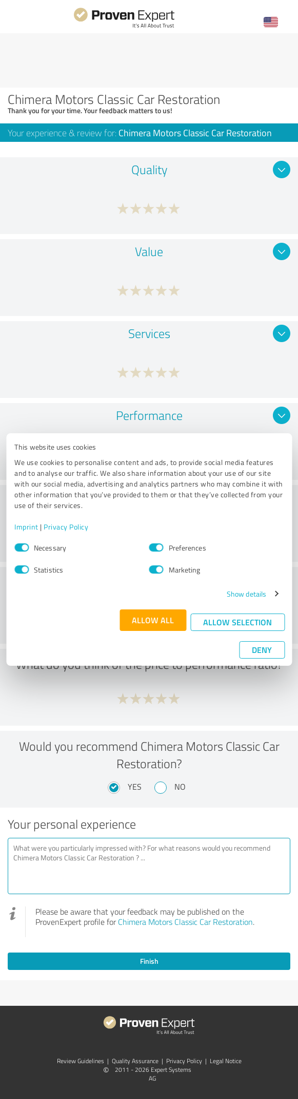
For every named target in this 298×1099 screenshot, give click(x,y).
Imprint (26, 527)
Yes (135, 786)
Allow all (153, 620)
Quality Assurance (135, 1060)
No (180, 786)
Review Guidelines (80, 1060)
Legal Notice (226, 1060)
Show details (246, 594)
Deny (262, 650)
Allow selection (237, 622)
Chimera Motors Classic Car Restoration (185, 921)
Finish (149, 961)
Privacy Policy (66, 527)
